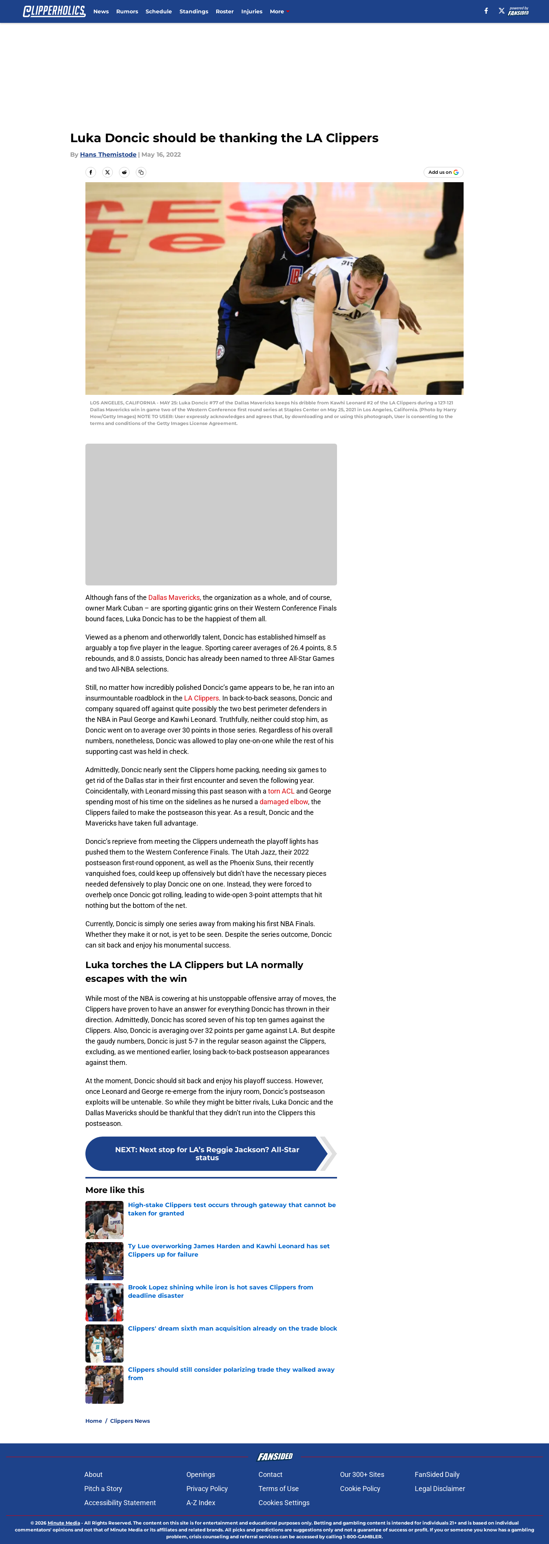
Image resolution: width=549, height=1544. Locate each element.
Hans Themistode (108, 154)
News (101, 11)
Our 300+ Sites (362, 1474)
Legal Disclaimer (440, 1489)
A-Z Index (200, 1503)
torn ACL (281, 791)
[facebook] (486, 11)
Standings (194, 11)
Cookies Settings (284, 1503)
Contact (270, 1474)
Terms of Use (278, 1489)
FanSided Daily (437, 1474)
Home (93, 1420)
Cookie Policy (360, 1489)
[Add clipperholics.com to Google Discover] (444, 172)
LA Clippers (201, 698)
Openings (200, 1474)
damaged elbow (284, 802)
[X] (502, 11)
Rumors (127, 11)
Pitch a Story (103, 1489)
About (93, 1474)
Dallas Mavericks (174, 597)
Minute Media (64, 1523)
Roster (225, 11)
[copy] (141, 172)
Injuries (251, 11)
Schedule (159, 11)
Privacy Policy (207, 1489)
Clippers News (130, 1420)
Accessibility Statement (120, 1503)
